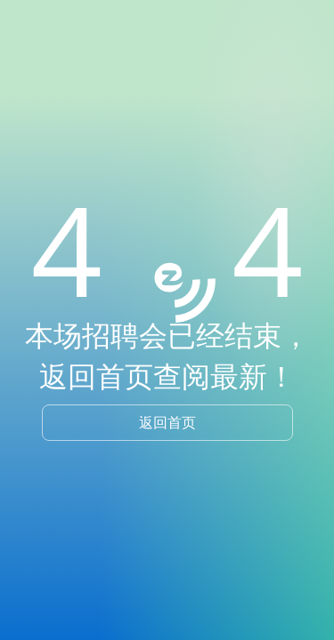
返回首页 (167, 422)
